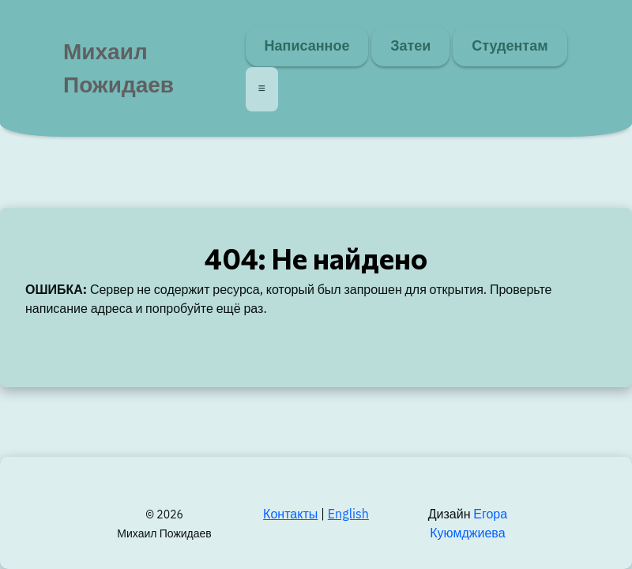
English (348, 515)
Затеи (410, 46)
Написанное (307, 46)
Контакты (290, 515)
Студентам (509, 46)
